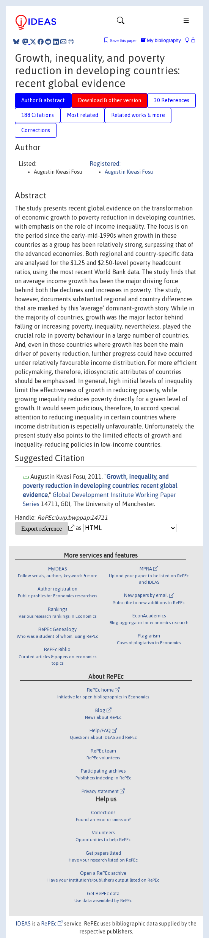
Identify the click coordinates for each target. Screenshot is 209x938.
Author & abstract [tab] (43, 100)
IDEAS (23, 924)
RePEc (52, 924)
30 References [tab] (171, 100)
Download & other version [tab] (109, 100)
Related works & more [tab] (138, 115)
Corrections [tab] (35, 130)
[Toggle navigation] (120, 22)
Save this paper (123, 41)
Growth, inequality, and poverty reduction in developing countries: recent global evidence (100, 485)
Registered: (105, 163)
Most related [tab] (82, 115)
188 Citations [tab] (37, 115)
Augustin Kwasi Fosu (129, 172)
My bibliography (161, 40)
